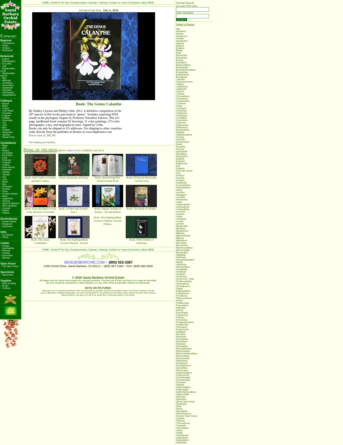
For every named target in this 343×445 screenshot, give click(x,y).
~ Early (3, 157)
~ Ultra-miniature (8, 206)
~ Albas (4, 145)
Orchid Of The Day (60, 3)
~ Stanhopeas (7, 92)
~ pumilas (5, 253)
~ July (3, 66)
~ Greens (4, 165)
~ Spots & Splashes (10, 203)
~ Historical (5, 170)
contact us (71, 150)
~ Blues (4, 106)
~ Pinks (4, 191)
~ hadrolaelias (7, 248)
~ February (5, 160)
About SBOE (148, 3)
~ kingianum (6, 224)
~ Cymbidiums (7, 43)
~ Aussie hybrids (8, 221)
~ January (5, 174)
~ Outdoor (5, 48)
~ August (4, 59)
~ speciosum (6, 226)
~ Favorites (5, 113)
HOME (45, 3)
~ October (5, 130)
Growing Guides (78, 3)
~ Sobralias (5, 90)
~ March (4, 182)
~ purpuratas (6, 255)
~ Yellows (5, 213)
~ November (6, 186)
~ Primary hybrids (9, 194)
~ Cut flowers (6, 235)
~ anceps (4, 246)
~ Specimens (6, 275)
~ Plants (4, 237)
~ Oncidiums (6, 83)
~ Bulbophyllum (8, 61)
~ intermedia (6, 120)
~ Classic (4, 108)
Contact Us (114, 3)
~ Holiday (5, 118)
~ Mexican (5, 250)
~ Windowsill (6, 50)
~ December (6, 155)
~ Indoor (4, 45)
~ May (3, 78)
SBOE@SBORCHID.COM (84, 262)
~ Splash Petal (7, 137)
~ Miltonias (5, 80)
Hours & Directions (131, 3)
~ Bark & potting (8, 283)
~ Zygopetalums (8, 95)
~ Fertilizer (5, 288)
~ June (3, 125)
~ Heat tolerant (7, 167)
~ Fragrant (5, 115)
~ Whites (4, 210)
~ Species (5, 135)
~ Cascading (6, 153)
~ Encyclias (6, 64)
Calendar (92, 3)
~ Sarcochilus (7, 85)
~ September (6, 88)
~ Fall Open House (9, 266)
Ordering (103, 3)
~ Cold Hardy (6, 111)
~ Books (4, 286)
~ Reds (3, 196)
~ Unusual (5, 208)
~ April (3, 148)
